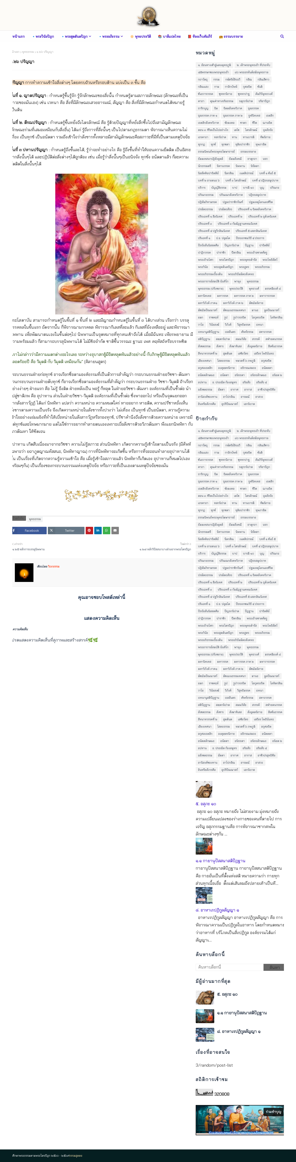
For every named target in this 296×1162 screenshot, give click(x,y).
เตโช (236, 130)
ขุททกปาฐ (244, 94)
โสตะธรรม (223, 360)
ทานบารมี (248, 137)
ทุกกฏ (201, 144)
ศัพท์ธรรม (247, 332)
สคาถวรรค (265, 332)
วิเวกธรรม (53, 566)
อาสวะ (259, 396)
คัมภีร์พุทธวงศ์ (264, 94)
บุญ (262, 187)
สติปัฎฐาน (204, 339)
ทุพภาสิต (261, 144)
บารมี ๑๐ (248, 187)
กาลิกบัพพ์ (231, 86)
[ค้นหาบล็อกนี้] (230, 967)
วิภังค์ (228, 324)
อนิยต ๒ (277, 375)
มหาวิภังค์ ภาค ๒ (233, 303)
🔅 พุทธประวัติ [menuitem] (140, 36)
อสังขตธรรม (205, 389)
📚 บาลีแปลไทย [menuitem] (169, 36)
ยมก (200, 317)
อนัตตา (224, 375)
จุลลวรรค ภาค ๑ (207, 115)
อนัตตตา (267, 368)
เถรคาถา (203, 137)
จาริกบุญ (203, 108)
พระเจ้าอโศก (205, 259)
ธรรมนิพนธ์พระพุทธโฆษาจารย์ (216, 151)
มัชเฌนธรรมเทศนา (234, 310)
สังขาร (220, 346)
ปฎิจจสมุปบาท (257, 195)
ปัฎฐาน (249, 245)
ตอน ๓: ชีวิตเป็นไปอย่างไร (213, 130)
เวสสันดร (230, 332)
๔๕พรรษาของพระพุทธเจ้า (213, 72)
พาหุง (237, 281)
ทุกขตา (225, 144)
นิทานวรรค (223, 166)
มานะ (255, 310)
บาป (234, 187)
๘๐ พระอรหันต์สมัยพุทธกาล (251, 72)
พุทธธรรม (28, 51)
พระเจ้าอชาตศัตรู (257, 252)
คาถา (201, 101)
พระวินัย (203, 267)
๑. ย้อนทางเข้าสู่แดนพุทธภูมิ (214, 65)
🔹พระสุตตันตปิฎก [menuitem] (74, 36)
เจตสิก (270, 115)
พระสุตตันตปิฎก (223, 267)
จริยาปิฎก (264, 101)
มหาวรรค (222, 295)
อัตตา (221, 389)
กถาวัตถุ (203, 79)
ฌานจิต (267, 122)
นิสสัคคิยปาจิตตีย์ (208, 173)
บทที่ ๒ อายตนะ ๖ (209, 180)
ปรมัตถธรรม (205, 209)
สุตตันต (227, 353)
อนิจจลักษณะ (258, 375)
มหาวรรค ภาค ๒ (244, 295)
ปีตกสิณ (236, 252)
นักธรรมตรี (204, 166)
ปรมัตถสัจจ (225, 209)
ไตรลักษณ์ (251, 130)
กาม (216, 86)
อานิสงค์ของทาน (207, 396)
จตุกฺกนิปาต (246, 101)
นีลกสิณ (229, 173)
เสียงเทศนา (204, 360)
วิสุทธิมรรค (243, 324)
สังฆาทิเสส (235, 346)
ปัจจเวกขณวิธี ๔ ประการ (250, 238)
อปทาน (202, 382)
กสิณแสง (203, 86)
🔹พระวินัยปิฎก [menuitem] (43, 36)
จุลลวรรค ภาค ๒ (233, 115)
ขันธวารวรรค (205, 94)
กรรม (216, 79)
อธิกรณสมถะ (248, 368)
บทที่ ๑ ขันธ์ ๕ (267, 173)
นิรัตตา (255, 166)
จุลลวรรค (253, 108)
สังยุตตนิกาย (254, 346)
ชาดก (243, 122)
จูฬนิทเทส (254, 115)
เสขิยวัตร (243, 353)
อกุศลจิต (266, 360)
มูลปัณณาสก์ (271, 310)
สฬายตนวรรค (274, 339)
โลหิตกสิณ (276, 317)
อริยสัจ (246, 382)
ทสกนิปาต (220, 137)
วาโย (201, 324)
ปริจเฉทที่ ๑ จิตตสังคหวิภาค (254, 209)
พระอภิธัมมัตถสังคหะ (241, 274)
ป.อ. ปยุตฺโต (223, 238)
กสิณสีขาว (263, 79)
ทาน (234, 137)
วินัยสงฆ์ (214, 324)
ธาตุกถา (252, 158)
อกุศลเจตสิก (205, 368)
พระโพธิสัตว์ (270, 259)
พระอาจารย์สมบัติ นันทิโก (213, 281)
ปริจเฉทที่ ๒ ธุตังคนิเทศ (262, 216)
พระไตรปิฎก (226, 259)
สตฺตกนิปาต (223, 339)
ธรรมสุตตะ (75, 1155)
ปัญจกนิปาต (231, 245)
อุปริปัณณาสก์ (229, 404)
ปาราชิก (221, 252)
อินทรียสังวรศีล (207, 404)
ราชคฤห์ (213, 317)
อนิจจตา (240, 375)
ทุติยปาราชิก (242, 144)
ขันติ (260, 86)
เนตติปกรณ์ (247, 173)
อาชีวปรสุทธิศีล (266, 389)
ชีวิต (254, 122)
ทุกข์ (213, 144)
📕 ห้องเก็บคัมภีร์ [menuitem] (200, 36)
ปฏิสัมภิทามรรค (207, 202)
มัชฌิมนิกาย (256, 303)
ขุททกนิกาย (225, 94)
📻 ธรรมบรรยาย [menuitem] (231, 36)
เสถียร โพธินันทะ (264, 353)
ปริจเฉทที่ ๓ (205, 223)
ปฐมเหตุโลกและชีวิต (261, 202)
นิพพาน (240, 166)
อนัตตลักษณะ (206, 375)
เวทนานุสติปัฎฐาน (208, 332)
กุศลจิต (247, 86)
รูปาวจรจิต (239, 317)
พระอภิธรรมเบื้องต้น (210, 274)
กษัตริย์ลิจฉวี (232, 79)
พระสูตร (244, 267)
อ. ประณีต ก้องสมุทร (224, 382)
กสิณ (249, 79)
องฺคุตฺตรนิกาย (226, 368)
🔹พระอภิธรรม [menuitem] (108, 36)
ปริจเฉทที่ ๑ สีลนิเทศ (210, 216)
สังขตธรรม (204, 346)
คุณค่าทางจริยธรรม (221, 101)
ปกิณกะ (274, 187)
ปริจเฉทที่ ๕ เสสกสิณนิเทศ (251, 231)
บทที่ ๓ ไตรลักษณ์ (235, 180)
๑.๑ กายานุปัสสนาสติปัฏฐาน (220, 860)
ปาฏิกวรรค (204, 252)
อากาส (248, 389)
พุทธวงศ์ (254, 288)
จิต (216, 108)
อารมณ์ (245, 396)
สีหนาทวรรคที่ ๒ (207, 353)
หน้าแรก (15, 51)
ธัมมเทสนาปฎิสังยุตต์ (210, 158)
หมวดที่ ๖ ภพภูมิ (245, 360)
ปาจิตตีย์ (264, 245)
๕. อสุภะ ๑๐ (206, 803)
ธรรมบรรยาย (248, 151)
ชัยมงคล (229, 122)
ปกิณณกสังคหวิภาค (231, 195)
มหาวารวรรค (267, 295)
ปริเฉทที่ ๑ (204, 238)
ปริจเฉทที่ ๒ (235, 216)
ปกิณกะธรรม (206, 195)
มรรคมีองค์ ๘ (273, 288)
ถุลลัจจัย (268, 130)
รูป (226, 317)
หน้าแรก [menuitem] (18, 36)
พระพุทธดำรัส (248, 259)
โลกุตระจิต (258, 317)
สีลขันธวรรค (275, 346)
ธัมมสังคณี (235, 158)
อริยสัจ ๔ (261, 382)
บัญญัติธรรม (218, 187)
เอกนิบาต (249, 404)
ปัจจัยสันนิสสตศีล (208, 245)
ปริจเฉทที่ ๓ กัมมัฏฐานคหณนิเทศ (237, 223)
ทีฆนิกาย (265, 137)
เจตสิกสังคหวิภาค (208, 122)
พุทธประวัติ (236, 288)
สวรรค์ (256, 339)
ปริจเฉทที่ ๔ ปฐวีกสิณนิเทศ (214, 231)
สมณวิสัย (241, 339)
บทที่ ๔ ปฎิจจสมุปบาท (265, 180)
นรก (265, 158)
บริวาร (201, 187)
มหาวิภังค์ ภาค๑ (207, 303)
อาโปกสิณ (229, 396)
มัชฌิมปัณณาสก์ (207, 310)
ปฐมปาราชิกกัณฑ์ (233, 202)
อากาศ (234, 389)
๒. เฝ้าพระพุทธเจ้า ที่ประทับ (253, 65)
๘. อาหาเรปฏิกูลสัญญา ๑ (217, 910)
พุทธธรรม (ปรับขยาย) (211, 288)
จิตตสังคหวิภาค (233, 108)
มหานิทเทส (204, 295)
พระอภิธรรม (262, 267)
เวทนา (259, 324)
